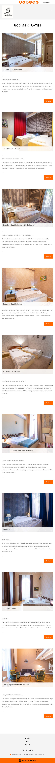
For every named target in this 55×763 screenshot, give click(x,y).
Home (27, 742)
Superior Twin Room (11, 371)
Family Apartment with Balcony (16, 685)
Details (48, 101)
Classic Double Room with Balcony (18, 450)
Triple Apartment (10, 608)
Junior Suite (8, 529)
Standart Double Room (12, 70)
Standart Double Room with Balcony (18, 225)
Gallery (27, 744)
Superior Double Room (12, 304)
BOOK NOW (27, 760)
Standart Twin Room (11, 149)
